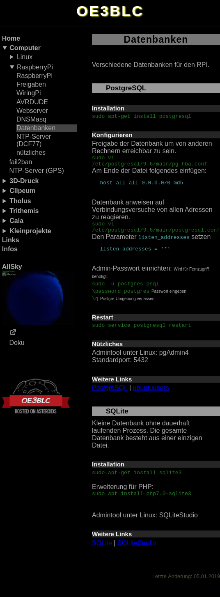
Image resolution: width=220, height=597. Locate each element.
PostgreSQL (110, 397)
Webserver (32, 110)
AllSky (38, 294)
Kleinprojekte (30, 230)
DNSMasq (31, 119)
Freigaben (31, 84)
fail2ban (20, 161)
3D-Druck (24, 180)
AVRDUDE (32, 102)
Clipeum (22, 190)
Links (10, 240)
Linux (24, 56)
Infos (10, 249)
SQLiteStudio (136, 555)
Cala (16, 220)
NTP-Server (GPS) (36, 170)
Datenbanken (35, 127)
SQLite (102, 555)
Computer (25, 47)
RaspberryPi (35, 67)
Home (11, 38)
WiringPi (28, 93)
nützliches (31, 152)
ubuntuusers (151, 397)
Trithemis (24, 210)
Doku (16, 342)
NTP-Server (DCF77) (33, 140)
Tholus (20, 200)
